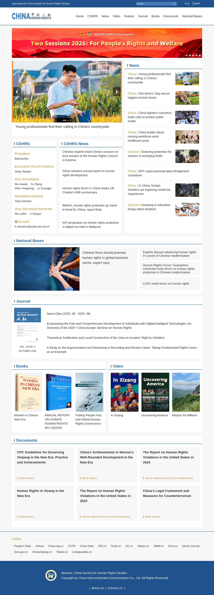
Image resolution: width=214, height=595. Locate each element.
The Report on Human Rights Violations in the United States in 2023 (105, 496)
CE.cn (129, 546)
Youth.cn (116, 546)
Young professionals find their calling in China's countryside (149, 78)
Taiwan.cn (143, 546)
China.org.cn (55, 546)
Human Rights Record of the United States (169, 478)
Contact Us (115, 588)
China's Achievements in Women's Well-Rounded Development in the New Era (107, 457)
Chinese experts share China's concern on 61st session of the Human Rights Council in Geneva (90, 156)
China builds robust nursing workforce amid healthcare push (146, 136)
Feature (129, 16)
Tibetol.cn (62, 552)
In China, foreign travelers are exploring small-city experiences (149, 189)
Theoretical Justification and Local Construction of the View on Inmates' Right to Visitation (106, 337)
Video (116, 16)
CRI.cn (102, 546)
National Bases (192, 16)
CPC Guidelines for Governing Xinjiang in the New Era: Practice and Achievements (42, 457)
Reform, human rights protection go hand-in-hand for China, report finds (89, 207)
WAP (197, 3)
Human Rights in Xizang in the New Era (40, 493)
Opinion (133, 151)
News (105, 16)
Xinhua (40, 546)
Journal (143, 16)
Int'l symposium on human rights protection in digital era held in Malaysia (90, 224)
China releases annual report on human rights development (88, 173)
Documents (170, 16)
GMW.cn (159, 546)
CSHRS (92, 16)
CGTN (71, 546)
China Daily (87, 546)
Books (155, 16)
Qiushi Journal (190, 546)
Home (80, 16)
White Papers (26, 478)
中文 (187, 3)
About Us (98, 588)
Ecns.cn (173, 546)
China (132, 74)
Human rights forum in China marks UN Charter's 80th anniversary (88, 190)
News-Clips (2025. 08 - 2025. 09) (68, 313)
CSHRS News (76, 143)
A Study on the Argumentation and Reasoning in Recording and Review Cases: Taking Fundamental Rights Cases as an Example (122, 349)
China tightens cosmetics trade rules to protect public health (150, 117)
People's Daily (22, 546)
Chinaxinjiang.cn (42, 552)
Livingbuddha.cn (82, 552)
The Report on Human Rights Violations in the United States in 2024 (168, 457)
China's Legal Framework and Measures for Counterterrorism (167, 493)
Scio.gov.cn (21, 552)
